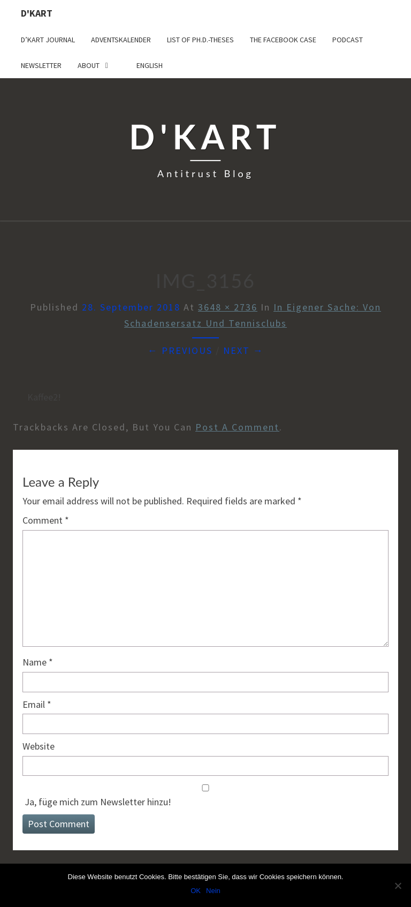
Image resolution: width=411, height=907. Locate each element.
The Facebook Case (283, 39)
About (89, 65)
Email (36, 704)
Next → (243, 350)
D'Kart (36, 13)
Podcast (347, 39)
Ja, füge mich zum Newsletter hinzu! (205, 796)
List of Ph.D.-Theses (200, 39)
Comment (45, 520)
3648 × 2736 (227, 307)
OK (196, 891)
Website (38, 746)
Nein (213, 891)
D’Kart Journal (48, 39)
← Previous (180, 350)
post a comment (237, 427)
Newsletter (41, 65)
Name (37, 662)
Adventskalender (121, 39)
